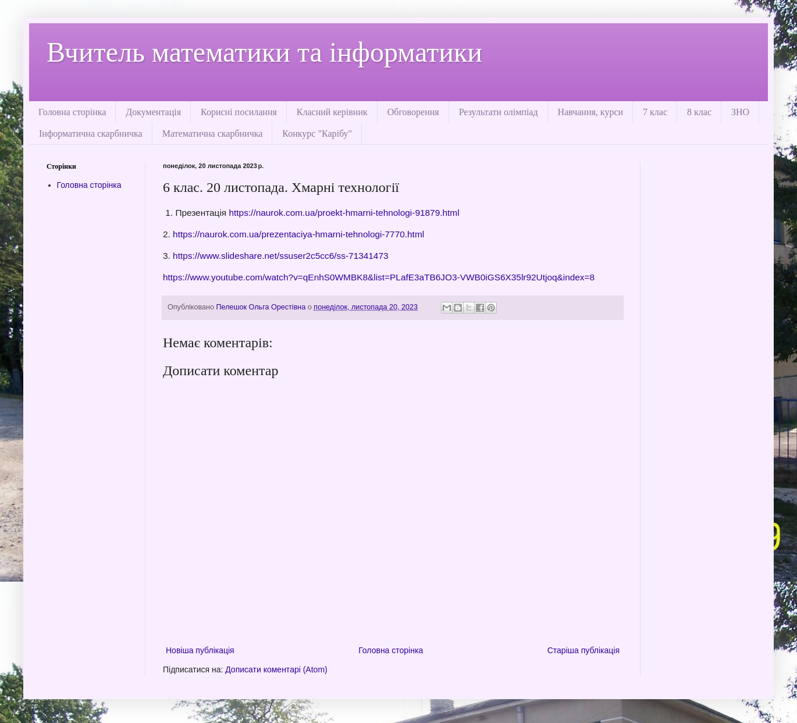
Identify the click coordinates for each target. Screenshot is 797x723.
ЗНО (740, 112)
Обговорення (413, 112)
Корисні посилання (239, 112)
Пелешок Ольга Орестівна (262, 307)
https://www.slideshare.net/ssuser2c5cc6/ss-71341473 (279, 256)
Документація (153, 112)
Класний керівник (332, 112)
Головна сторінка (72, 112)
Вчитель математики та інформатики (264, 52)
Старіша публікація (583, 650)
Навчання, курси (590, 112)
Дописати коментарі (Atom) (276, 669)
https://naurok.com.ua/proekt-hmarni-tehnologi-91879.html (342, 213)
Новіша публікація (200, 650)
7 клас (655, 112)
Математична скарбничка (212, 133)
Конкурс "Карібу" (317, 133)
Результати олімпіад (498, 112)
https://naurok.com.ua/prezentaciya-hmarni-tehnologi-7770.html (297, 234)
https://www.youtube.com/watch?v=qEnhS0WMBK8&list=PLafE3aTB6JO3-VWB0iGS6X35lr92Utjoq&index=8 (379, 277)
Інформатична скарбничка (91, 133)
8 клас (699, 112)
